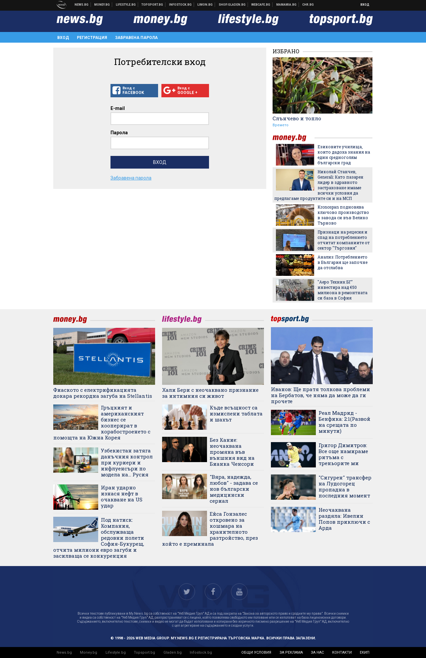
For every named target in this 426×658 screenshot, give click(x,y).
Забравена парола (136, 37)
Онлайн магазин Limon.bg (205, 4)
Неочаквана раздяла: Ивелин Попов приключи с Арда (344, 519)
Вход (364, 4)
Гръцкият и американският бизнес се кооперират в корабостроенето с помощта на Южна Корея (101, 422)
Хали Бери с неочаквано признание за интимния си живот (210, 392)
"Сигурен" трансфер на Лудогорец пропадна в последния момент (345, 486)
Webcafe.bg (261, 4)
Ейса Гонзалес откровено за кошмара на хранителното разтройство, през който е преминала (210, 529)
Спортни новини (152, 4)
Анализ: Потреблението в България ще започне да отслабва (342, 262)
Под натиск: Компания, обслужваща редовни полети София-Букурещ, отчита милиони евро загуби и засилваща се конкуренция (98, 538)
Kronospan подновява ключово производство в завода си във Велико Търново (343, 215)
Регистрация (92, 37)
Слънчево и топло (297, 118)
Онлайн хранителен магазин (232, 4)
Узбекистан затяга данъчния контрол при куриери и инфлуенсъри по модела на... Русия (127, 462)
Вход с (134, 90)
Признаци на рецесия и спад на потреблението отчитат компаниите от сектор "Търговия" (344, 240)
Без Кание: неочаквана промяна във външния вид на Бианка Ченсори (232, 452)
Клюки (126, 4)
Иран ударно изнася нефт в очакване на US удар (121, 496)
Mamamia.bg (286, 4)
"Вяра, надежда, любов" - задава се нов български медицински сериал (234, 489)
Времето (281, 125)
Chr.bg (308, 4)
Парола (119, 132)
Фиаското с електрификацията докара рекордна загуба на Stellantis (102, 392)
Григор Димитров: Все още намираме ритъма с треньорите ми (343, 454)
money (294, 137)
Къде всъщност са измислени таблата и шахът (236, 413)
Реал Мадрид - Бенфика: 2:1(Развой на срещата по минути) (344, 422)
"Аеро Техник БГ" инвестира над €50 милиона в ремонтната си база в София (342, 290)
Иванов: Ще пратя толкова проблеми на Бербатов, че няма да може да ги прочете (320, 395)
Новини (82, 4)
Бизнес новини (102, 4)
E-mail (117, 108)
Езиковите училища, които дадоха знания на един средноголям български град (344, 154)
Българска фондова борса (180, 4)
